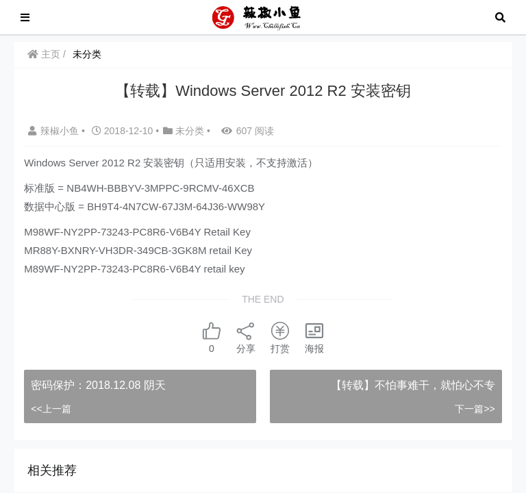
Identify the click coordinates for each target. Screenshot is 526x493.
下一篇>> (474, 408)
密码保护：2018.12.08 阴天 (98, 385)
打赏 (280, 337)
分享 (246, 337)
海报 (314, 337)
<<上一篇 (51, 408)
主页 (43, 54)
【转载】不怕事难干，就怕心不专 (413, 385)
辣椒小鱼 (55, 130)
